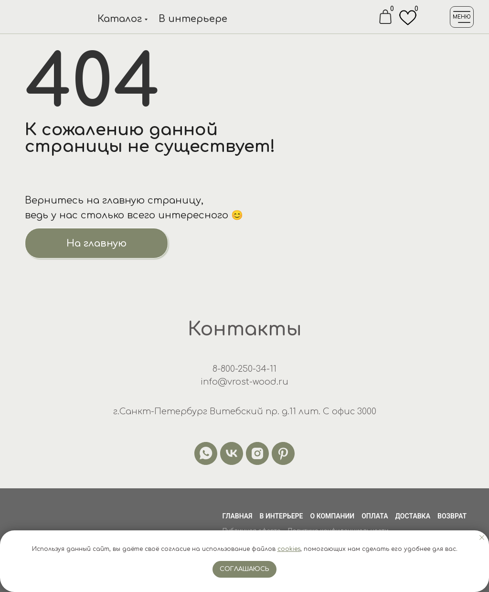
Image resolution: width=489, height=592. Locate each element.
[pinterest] (283, 453)
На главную (96, 243)
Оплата (374, 516)
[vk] (231, 453)
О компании (332, 516)
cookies (288, 549)
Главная (237, 516)
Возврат (452, 516)
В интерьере (193, 18)
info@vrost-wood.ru (244, 382)
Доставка (412, 516)
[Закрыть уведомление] (482, 537)
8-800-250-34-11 (244, 369)
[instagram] (257, 453)
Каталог (119, 18)
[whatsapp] (205, 453)
